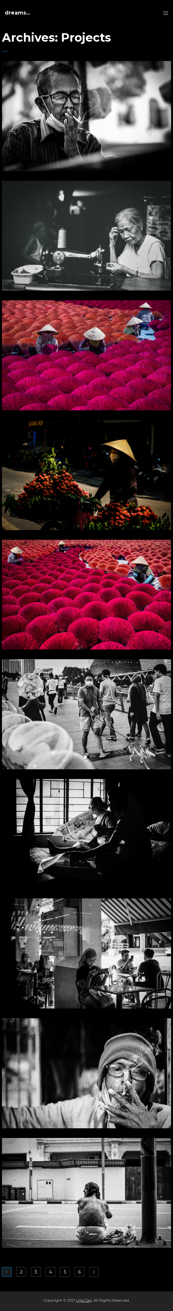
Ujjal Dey (84, 1300)
